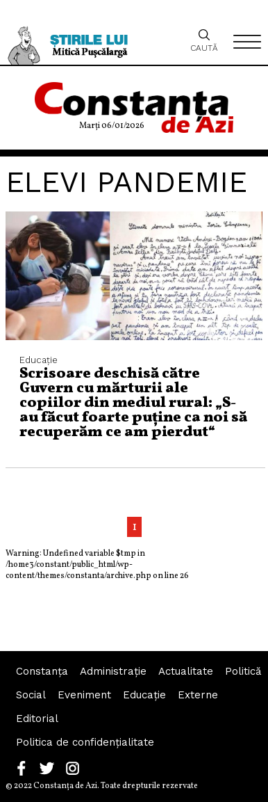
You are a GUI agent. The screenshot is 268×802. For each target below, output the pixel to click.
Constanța (42, 671)
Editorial (37, 718)
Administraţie (113, 671)
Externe (198, 695)
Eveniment (84, 695)
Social (31, 695)
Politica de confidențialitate (85, 742)
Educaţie (144, 695)
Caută (204, 40)
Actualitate (185, 671)
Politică (243, 671)
